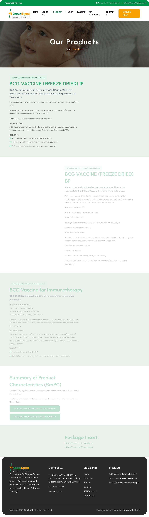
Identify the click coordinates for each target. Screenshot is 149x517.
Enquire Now (127, 13)
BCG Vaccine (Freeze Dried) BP (123, 478)
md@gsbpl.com (139, 3)
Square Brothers (131, 510)
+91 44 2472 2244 (112, 3)
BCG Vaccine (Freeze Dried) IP (123, 474)
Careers (81, 12)
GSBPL (30, 510)
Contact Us (110, 13)
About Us (45, 13)
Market (69, 12)
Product (57, 12)
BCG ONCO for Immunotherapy (124, 482)
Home (35, 12)
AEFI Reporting (94, 13)
